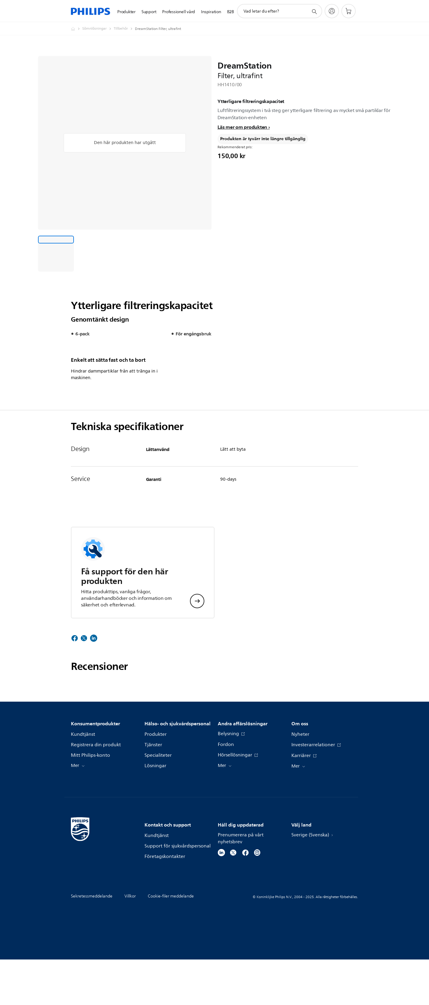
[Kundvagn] (348, 11)
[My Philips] (332, 11)
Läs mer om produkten (242, 127)
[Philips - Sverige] (76, 28)
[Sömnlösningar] (98, 28)
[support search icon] (314, 11)
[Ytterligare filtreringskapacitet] (56, 254)
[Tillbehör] (124, 28)
